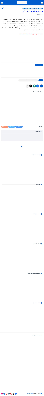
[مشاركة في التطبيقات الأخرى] (27, 86)
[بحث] (2, 3)
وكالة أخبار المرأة (30, 393)
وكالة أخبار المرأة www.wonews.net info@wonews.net (32, 8)
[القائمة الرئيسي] (42, 3)
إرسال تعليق (38, 131)
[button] (37, 86)
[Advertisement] (22, 49)
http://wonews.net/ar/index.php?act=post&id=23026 (31, 34)
